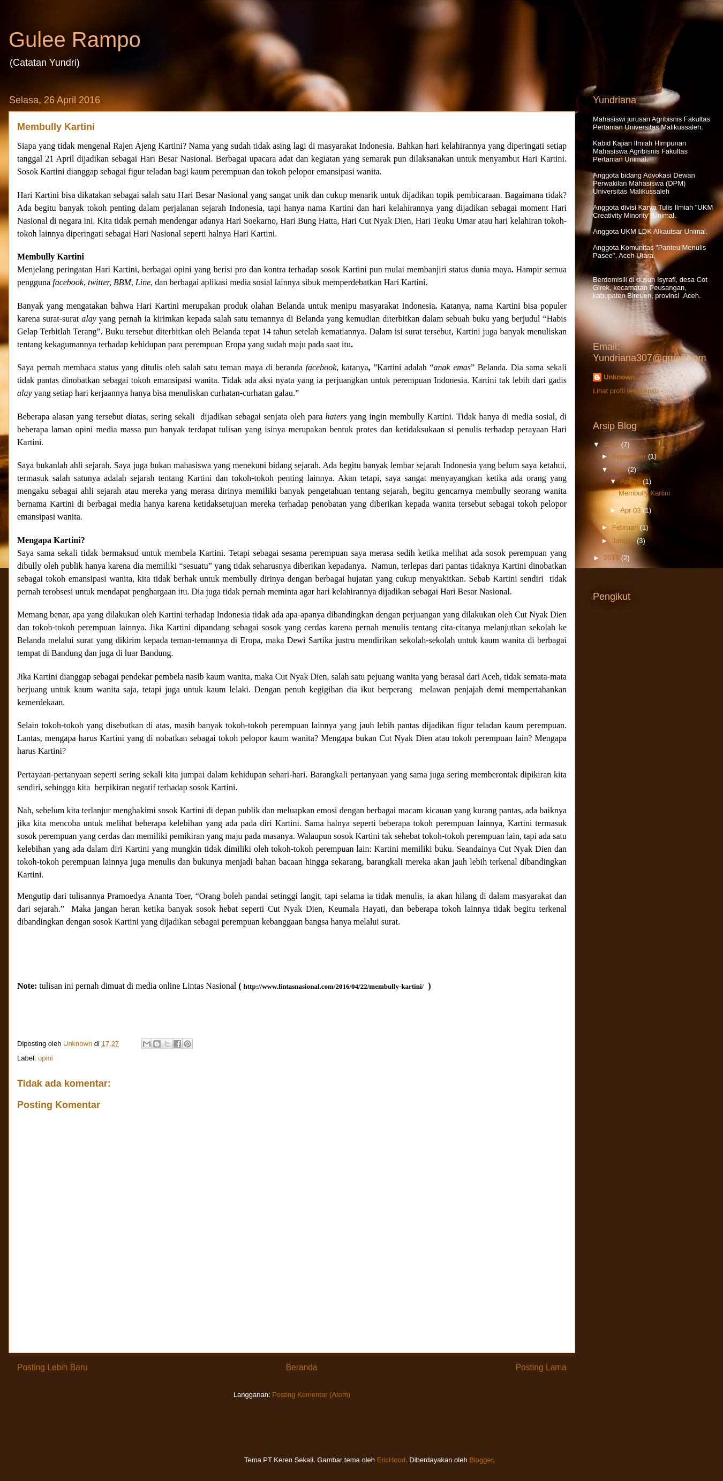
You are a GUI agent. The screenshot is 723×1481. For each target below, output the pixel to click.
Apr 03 (631, 510)
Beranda (302, 1367)
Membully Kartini (644, 493)
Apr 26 (631, 481)
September (630, 456)
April (620, 469)
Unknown (619, 377)
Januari (624, 541)
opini (45, 1058)
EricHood (391, 1460)
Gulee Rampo (75, 39)
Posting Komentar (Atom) (311, 1395)
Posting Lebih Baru (52, 1367)
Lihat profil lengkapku (626, 391)
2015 (612, 558)
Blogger (481, 1460)
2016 (612, 444)
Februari (626, 527)
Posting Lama (541, 1367)
